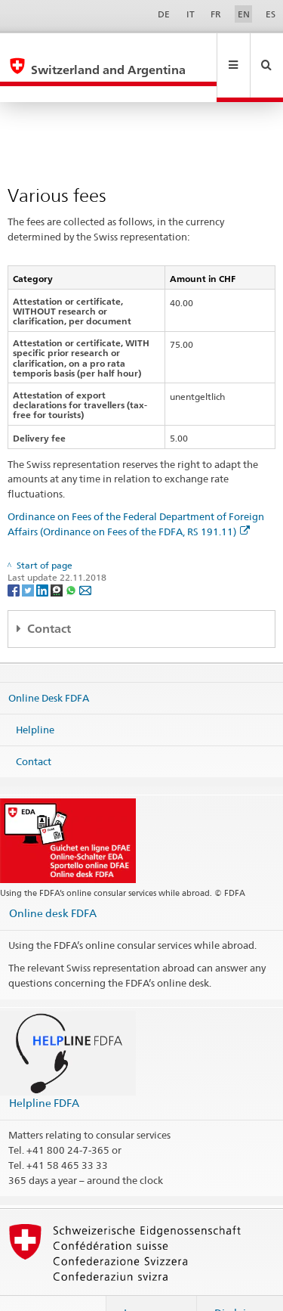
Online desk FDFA (53, 880)
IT (190, 14)
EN (244, 14)
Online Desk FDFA (48, 665)
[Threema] (58, 557)
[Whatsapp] (72, 557)
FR (216, 14)
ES (270, 14)
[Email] (85, 557)
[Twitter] (29, 557)
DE (164, 14)
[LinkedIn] (43, 557)
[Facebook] (15, 557)
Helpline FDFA (44, 1070)
